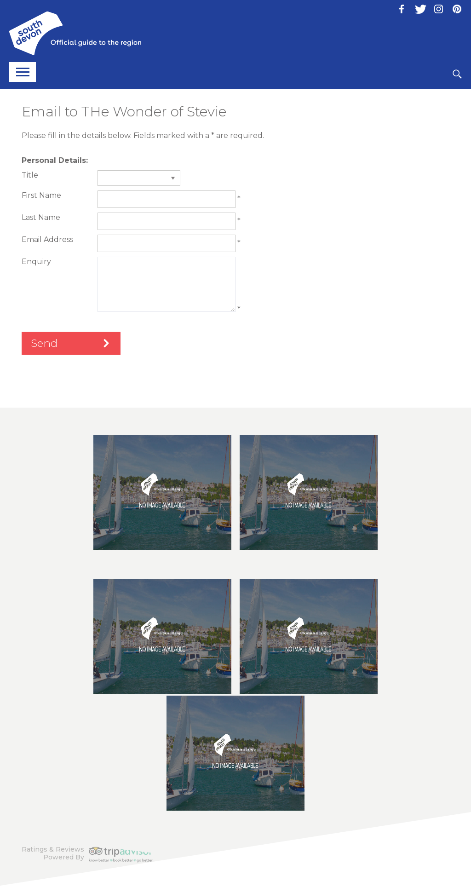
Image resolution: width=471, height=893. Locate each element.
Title (30, 175)
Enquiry (36, 261)
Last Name (41, 217)
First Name (41, 195)
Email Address (47, 239)
